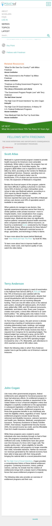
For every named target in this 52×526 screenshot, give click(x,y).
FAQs (4, 17)
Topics (6, 27)
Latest (6, 31)
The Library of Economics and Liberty (18, 89)
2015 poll (37, 292)
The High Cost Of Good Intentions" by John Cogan (24, 101)
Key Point (11, 46)
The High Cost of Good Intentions (19, 461)
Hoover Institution (11, 72)
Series (6, 24)
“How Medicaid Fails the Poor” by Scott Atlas (21, 115)
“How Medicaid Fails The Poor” (20, 239)
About (5, 11)
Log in (5, 20)
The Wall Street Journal (12, 97)
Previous (7, 147)
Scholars (6, 14)
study (25, 225)
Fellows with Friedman (16, 52)
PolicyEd (7, 103)
